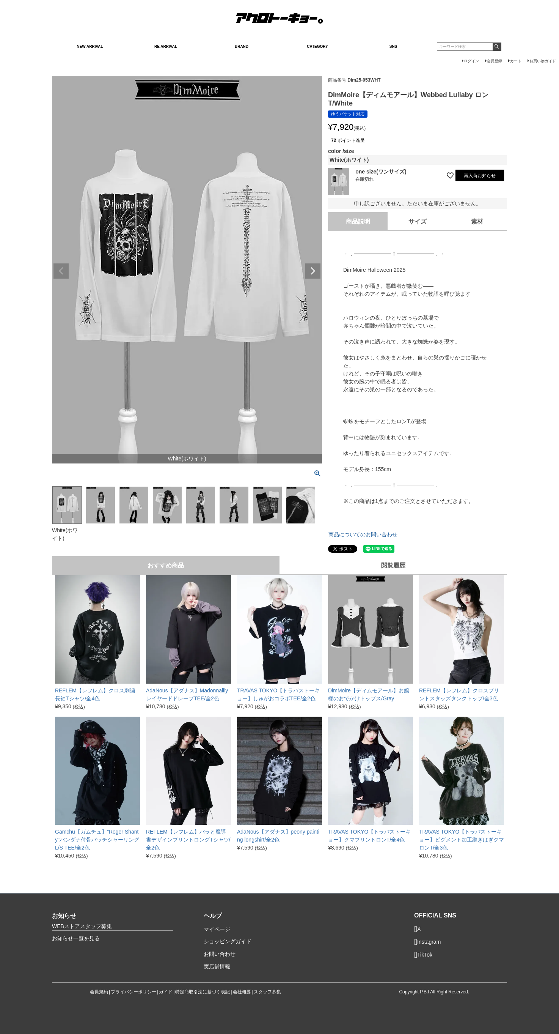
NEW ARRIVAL (90, 46)
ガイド (166, 992)
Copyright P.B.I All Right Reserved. (434, 992)
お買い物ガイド (542, 61)
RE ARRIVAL (165, 46)
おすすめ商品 (166, 565)
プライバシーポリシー (133, 992)
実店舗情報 (217, 966)
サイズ (417, 221)
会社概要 (242, 992)
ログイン (471, 61)
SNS (393, 46)
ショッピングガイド (227, 941)
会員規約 (99, 992)
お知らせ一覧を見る (76, 938)
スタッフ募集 (267, 992)
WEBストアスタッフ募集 (82, 926)
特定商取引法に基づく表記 (202, 992)
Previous (61, 271)
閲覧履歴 (393, 565)
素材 (477, 221)
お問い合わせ (220, 954)
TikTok (423, 955)
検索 (497, 46)
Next (312, 271)
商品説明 (358, 221)
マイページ (217, 929)
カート (515, 61)
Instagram (427, 942)
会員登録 (494, 61)
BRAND (241, 46)
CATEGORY (317, 46)
